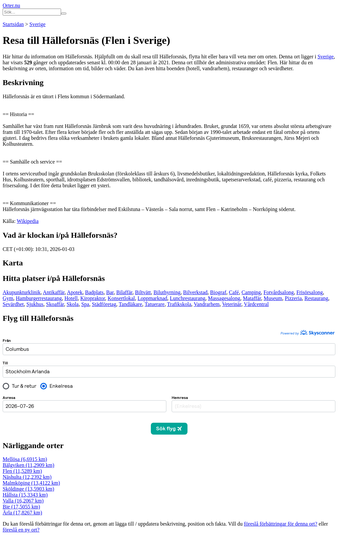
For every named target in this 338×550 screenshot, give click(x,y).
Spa (85, 304)
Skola (73, 304)
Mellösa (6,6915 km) (25, 459)
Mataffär (252, 298)
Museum (273, 298)
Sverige (37, 24)
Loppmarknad (152, 298)
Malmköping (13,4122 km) (31, 483)
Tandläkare (130, 304)
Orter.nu (11, 5)
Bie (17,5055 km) (21, 506)
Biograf (218, 292)
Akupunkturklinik (22, 292)
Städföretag (104, 304)
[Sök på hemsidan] (63, 14)
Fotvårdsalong (278, 292)
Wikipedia (28, 221)
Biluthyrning (167, 292)
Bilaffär (124, 292)
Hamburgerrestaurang (39, 298)
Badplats (94, 292)
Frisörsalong (309, 292)
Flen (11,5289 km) (22, 471)
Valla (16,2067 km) (23, 501)
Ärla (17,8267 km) (22, 512)
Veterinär (231, 304)
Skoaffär (55, 304)
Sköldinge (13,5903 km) (28, 489)
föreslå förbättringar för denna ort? (280, 524)
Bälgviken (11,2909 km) (28, 465)
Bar (110, 292)
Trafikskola (179, 304)
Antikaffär (54, 292)
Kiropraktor (92, 298)
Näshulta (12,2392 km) (27, 477)
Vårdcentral (256, 304)
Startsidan (13, 24)
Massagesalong (224, 298)
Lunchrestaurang (188, 298)
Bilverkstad (195, 292)
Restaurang (316, 298)
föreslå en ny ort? (21, 530)
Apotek (75, 292)
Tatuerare (154, 304)
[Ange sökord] (32, 12)
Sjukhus (35, 304)
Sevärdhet (13, 304)
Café (234, 292)
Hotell (71, 298)
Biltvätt (143, 292)
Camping (251, 292)
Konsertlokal (121, 298)
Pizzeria (293, 298)
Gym (8, 298)
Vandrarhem (207, 304)
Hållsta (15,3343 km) (25, 495)
